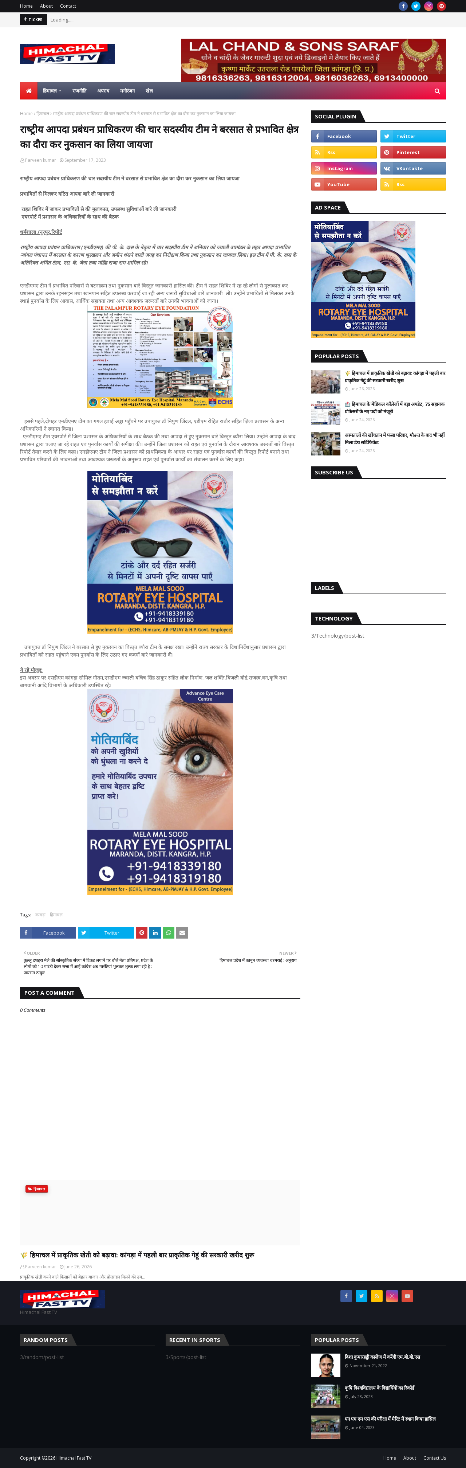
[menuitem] (28, 90)
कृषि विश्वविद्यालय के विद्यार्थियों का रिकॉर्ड (379, 1388)
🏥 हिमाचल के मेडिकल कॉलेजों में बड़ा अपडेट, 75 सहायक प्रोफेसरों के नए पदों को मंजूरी (395, 408)
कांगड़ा (40, 915)
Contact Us (434, 1458)
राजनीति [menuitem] (79, 90)
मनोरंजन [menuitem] (127, 90)
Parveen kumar (40, 160)
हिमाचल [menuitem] (50, 90)
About (46, 6)
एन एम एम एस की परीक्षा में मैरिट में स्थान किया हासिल (390, 1419)
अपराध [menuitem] (103, 90)
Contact (68, 6)
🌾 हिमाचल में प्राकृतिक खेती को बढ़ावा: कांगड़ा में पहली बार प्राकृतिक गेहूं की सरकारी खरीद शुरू (137, 1254)
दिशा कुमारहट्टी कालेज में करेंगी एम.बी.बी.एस (382, 1357)
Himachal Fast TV (73, 1458)
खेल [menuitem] (149, 90)
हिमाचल (42, 113)
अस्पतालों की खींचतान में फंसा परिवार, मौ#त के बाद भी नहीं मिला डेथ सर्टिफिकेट (395, 439)
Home (26, 6)
